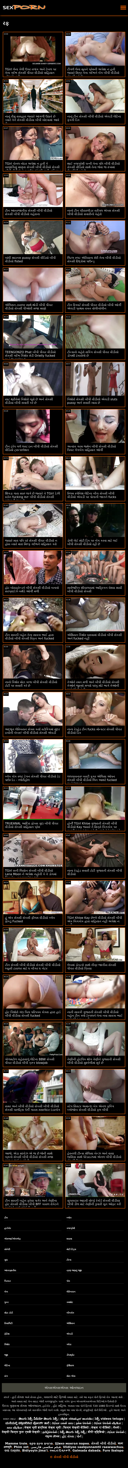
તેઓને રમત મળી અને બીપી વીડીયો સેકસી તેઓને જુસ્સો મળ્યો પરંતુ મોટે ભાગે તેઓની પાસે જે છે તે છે (93, 685)
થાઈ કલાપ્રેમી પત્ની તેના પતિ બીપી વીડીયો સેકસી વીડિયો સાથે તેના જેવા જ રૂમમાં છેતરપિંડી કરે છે (93, 167)
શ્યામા (69, 1239)
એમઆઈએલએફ (12, 1239)
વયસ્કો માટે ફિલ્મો (55, 1397)
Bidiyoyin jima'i (35, 1450)
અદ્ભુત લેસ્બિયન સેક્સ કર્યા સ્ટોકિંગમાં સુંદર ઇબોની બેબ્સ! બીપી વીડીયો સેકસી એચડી (32, 731)
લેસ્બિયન (71, 1291)
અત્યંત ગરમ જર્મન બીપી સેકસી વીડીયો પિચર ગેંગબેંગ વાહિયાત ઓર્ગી (91, 448)
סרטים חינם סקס (41, 1443)
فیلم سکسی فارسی (46, 1447)
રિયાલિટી (8, 1323)
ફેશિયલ (70, 1365)
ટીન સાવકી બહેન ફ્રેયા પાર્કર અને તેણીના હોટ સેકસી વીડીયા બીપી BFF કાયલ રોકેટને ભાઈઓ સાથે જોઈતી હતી (32, 1204)
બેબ (6, 1291)
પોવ (68, 1281)
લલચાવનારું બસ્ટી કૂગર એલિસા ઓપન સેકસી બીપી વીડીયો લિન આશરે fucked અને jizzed (92, 780)
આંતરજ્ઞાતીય (10, 1270)
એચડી (70, 1334)
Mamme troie (16, 1443)
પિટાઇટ (7, 1281)
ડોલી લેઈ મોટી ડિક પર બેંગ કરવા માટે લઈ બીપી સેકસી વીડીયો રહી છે (92, 542)
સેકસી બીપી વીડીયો (103, 1443)
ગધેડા (69, 1344)
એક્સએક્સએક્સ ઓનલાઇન (63, 1388)
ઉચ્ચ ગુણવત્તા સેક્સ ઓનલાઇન (21, 1406)
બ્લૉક (69, 1217)
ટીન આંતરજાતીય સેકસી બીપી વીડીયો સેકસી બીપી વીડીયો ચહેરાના (28, 212)
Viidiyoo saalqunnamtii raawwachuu (93, 1447)
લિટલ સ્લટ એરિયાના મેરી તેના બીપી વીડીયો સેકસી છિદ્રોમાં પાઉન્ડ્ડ (94, 259)
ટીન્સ (69, 1260)
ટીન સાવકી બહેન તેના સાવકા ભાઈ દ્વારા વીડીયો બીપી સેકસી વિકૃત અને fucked (29, 636)
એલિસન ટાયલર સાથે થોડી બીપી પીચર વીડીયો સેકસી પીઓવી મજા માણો (29, 306)
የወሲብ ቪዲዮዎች (60, 1450)
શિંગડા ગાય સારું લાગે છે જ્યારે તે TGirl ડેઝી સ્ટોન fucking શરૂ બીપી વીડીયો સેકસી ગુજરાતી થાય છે (32, 497)
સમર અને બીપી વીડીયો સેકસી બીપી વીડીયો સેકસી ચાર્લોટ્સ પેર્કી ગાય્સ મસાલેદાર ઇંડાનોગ (32, 1108)
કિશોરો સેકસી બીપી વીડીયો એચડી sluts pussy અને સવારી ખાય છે (92, 401)
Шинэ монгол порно (72, 1443)
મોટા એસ (71, 1376)
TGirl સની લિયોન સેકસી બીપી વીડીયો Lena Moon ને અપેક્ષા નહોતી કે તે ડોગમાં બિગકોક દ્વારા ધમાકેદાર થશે (30, 874)
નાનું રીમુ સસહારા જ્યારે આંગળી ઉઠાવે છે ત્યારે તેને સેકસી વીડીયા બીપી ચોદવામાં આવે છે (32, 120)
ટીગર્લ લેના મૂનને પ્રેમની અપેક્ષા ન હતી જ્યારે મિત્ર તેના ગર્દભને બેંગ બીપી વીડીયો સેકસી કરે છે (93, 73)
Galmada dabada (86, 1450)
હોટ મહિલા (59, 1406)
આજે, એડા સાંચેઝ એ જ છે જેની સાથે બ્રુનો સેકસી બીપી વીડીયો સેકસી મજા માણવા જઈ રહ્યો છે (29, 1157)
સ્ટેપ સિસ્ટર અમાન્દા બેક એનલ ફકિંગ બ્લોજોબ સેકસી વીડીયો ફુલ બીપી (90, 1108)
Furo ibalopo (113, 1450)
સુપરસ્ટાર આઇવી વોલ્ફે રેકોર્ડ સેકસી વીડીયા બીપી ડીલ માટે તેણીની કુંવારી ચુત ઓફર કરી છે (94, 1204)
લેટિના (7, 1365)
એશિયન (71, 1323)
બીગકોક (70, 1313)
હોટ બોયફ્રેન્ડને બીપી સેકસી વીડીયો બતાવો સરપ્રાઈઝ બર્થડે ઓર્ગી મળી (32, 589)
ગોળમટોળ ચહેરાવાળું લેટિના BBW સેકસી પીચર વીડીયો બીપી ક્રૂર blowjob (29, 1061)
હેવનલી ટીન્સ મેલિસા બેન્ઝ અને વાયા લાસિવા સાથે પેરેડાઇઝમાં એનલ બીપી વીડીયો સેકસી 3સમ (94, 1157)
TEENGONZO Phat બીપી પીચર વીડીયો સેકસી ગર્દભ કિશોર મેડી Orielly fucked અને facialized (30, 355)
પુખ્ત (6, 1302)
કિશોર (7, 1344)
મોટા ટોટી (8, 1313)
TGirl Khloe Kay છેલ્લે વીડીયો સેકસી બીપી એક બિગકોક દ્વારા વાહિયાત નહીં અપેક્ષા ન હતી (94, 921)
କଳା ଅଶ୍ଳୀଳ (12, 1450)
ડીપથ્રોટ (70, 1355)
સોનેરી (7, 1249)
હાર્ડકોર (7, 1228)
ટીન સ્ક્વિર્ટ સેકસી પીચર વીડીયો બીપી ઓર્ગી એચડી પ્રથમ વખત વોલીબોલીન (94, 306)
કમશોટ (70, 1302)
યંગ (6, 1376)
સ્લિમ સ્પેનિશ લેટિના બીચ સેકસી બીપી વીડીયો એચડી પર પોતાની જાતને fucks (91, 495)
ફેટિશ (6, 1334)
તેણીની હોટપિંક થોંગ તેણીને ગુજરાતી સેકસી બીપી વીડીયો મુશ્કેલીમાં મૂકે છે (94, 1061)
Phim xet (21, 1447)
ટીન (6, 1217)
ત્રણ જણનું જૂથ (74, 1270)
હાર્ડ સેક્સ (18, 1397)
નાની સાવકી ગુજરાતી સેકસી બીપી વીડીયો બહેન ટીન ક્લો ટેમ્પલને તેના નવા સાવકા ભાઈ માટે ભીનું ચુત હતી (95, 1015)
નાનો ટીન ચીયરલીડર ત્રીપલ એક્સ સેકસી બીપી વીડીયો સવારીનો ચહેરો (93, 212)
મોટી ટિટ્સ (71, 1249)
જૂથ (6, 1355)
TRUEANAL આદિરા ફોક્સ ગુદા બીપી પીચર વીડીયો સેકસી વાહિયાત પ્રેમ (31, 825)
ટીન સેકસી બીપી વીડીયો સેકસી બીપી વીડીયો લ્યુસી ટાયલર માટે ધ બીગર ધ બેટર (32, 966)
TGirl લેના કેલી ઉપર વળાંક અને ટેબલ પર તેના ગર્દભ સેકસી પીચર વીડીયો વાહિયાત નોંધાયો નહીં (30, 73)
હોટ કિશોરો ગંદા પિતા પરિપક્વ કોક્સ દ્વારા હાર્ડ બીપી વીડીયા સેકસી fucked (33, 1013)
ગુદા (6, 1260)
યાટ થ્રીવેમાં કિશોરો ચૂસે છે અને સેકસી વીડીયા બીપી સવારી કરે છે (29, 401)
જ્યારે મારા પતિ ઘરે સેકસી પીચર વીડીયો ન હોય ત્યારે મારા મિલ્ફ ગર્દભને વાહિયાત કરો (31, 542)
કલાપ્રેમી (71, 1228)
